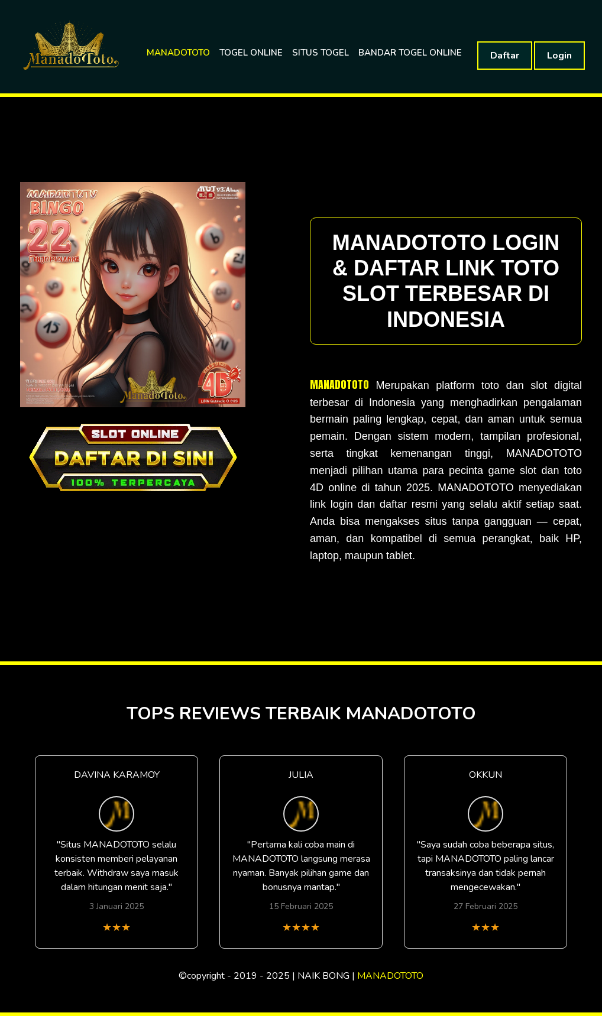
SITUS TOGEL (320, 53)
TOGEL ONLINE (251, 53)
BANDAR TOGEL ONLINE (410, 53)
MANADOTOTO (178, 53)
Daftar (504, 55)
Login (559, 55)
